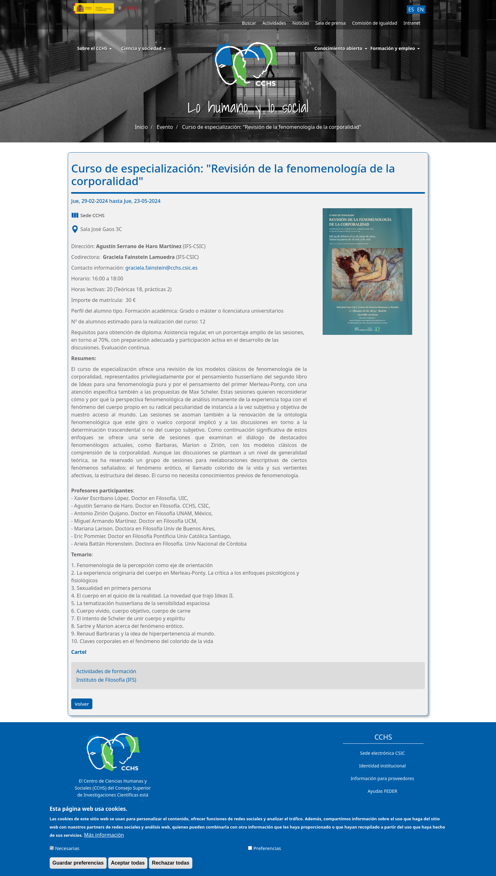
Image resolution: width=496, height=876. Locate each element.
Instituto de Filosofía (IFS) (106, 679)
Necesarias (67, 851)
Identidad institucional (382, 766)
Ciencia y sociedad (143, 48)
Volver (82, 704)
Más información (104, 838)
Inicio (141, 126)
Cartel (78, 651)
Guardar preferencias (78, 866)
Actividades (274, 23)
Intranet (412, 23)
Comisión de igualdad (374, 23)
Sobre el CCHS (94, 48)
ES (411, 9)
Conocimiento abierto (338, 48)
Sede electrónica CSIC (382, 753)
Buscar (249, 23)
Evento (165, 126)
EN (420, 9)
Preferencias (267, 851)
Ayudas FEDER (382, 791)
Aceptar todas (128, 866)
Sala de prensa (330, 23)
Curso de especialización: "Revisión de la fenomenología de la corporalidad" (271, 126)
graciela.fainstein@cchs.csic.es (161, 267)
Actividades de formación (106, 671)
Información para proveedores (382, 778)
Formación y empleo (392, 48)
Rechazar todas (170, 866)
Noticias (300, 23)
